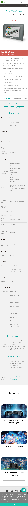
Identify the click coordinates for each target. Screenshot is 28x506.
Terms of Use (17, 501)
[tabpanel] (14, 33)
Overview (7, 98)
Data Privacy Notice (6, 501)
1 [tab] (14, 47)
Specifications (17, 98)
